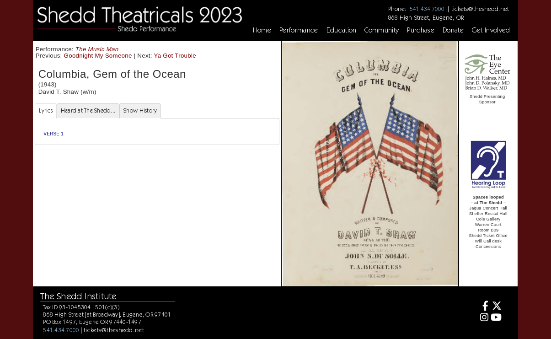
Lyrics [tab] (46, 110)
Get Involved (491, 30)
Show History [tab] (140, 110)
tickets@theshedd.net (480, 8)
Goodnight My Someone (98, 55)
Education (341, 30)
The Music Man (97, 49)
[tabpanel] (157, 131)
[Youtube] (496, 318)
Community (381, 30)
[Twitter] (496, 306)
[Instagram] (482, 318)
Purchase (420, 30)
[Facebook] (482, 306)
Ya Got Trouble (175, 55)
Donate (453, 30)
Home (262, 30)
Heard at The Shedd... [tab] (88, 110)
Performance (298, 30)
